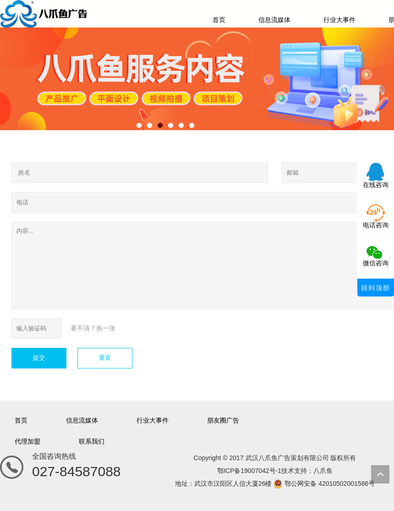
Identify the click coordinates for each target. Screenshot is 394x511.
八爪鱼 (323, 470)
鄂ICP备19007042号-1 (249, 470)
